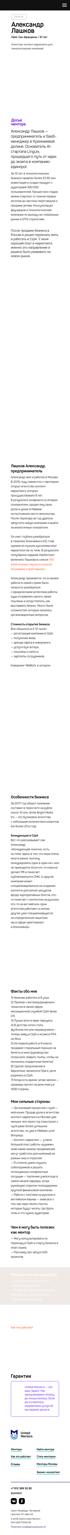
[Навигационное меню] (64, 5)
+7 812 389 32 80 (21, 1488)
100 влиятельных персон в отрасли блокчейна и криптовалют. (32, 564)
